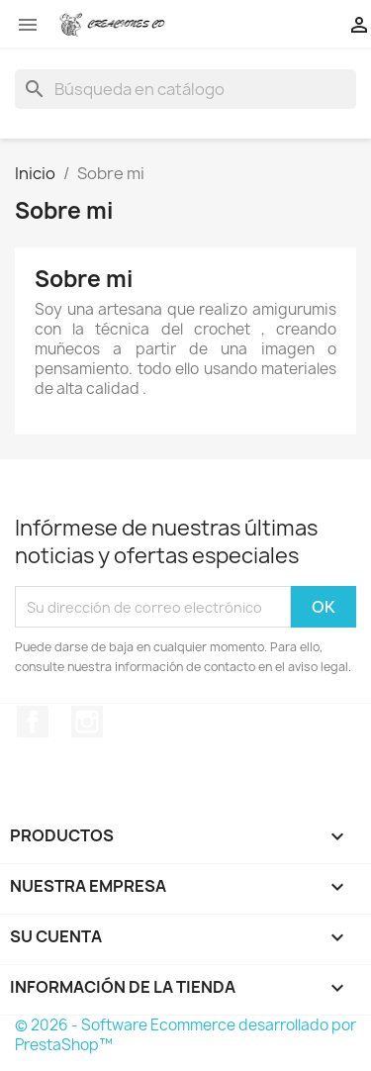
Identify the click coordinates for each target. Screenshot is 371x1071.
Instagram (87, 721)
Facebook (32, 721)
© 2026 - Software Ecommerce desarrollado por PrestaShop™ (185, 1035)
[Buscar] (185, 89)
